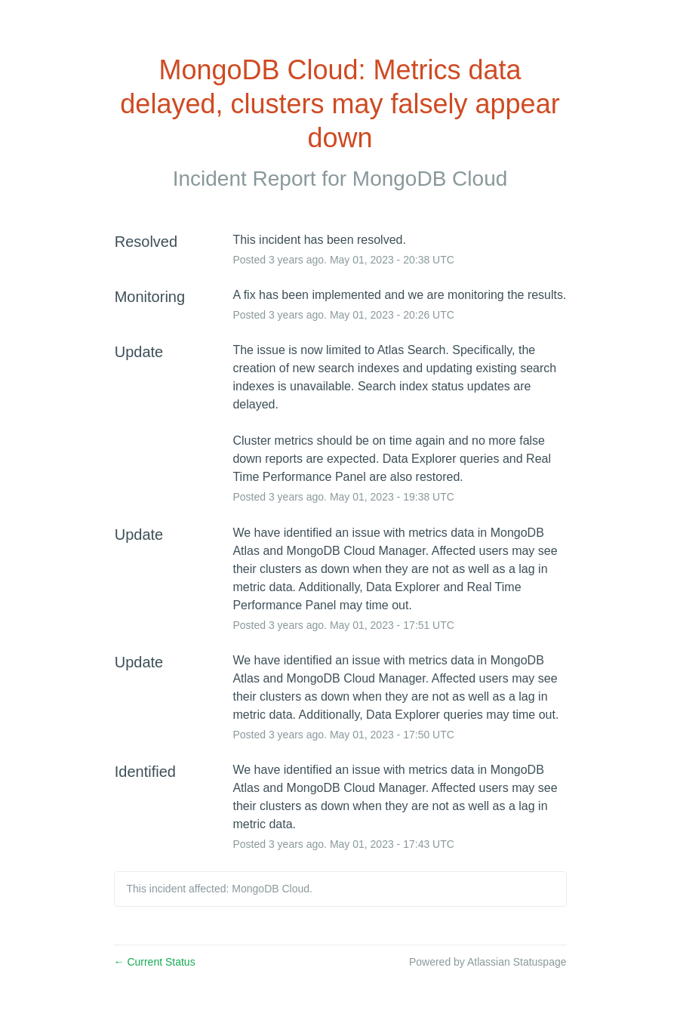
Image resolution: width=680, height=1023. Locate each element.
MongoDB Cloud (429, 178)
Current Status (154, 962)
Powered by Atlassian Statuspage (488, 962)
